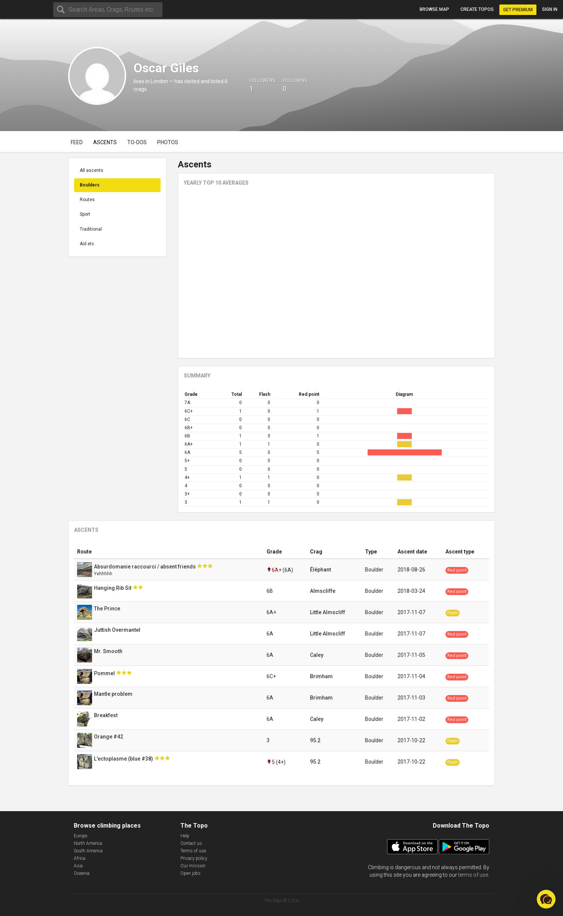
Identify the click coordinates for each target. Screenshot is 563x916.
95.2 (315, 740)
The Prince (107, 609)
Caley (316, 655)
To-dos (137, 142)
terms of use (473, 875)
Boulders (90, 185)
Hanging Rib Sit (113, 588)
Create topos (477, 9)
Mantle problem (114, 694)
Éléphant (320, 570)
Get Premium (518, 9)
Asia (78, 865)
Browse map (434, 9)
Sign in (549, 9)
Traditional (91, 229)
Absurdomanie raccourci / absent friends (145, 567)
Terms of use (193, 850)
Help (184, 835)
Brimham (321, 676)
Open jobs (190, 873)
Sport (85, 214)
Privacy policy (193, 858)
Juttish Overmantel (117, 630)
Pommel (105, 673)
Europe (80, 835)
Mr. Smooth (109, 651)
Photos (167, 142)
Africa (79, 858)
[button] (546, 899)
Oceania (81, 873)
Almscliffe (322, 591)
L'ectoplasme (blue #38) (124, 759)
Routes (87, 199)
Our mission (193, 865)
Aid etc (87, 243)
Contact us (191, 843)
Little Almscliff (327, 612)
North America (88, 843)
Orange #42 (109, 737)
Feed (77, 142)
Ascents (105, 142)
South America (88, 850)
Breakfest (106, 715)
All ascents (91, 170)
